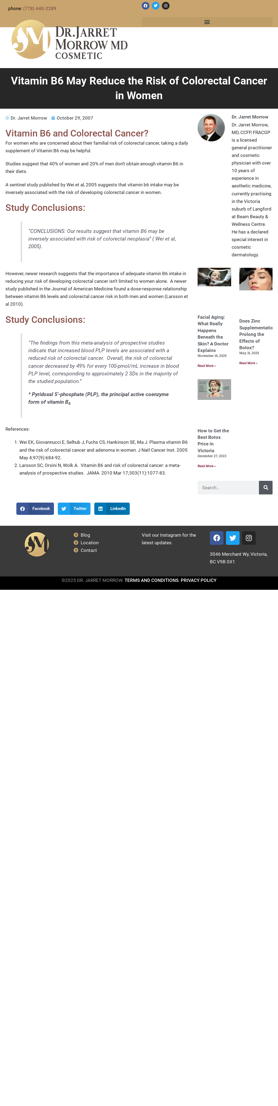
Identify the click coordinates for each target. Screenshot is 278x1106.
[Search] (266, 487)
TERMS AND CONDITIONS (152, 580)
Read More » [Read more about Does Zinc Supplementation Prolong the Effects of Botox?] (248, 363)
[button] (207, 21)
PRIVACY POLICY (198, 580)
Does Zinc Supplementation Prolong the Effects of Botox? (257, 334)
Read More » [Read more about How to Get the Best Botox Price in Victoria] (207, 466)
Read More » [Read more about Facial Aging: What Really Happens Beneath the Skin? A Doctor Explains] (207, 366)
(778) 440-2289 (39, 8)
